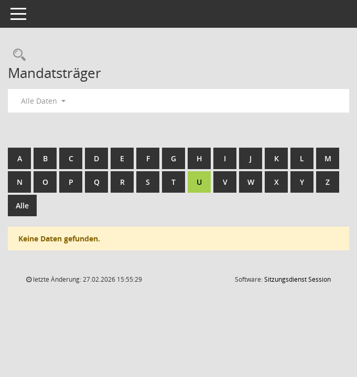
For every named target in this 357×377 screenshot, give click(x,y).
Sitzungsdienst (297, 279)
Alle (22, 205)
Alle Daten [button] (43, 101)
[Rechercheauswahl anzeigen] (17, 55)
